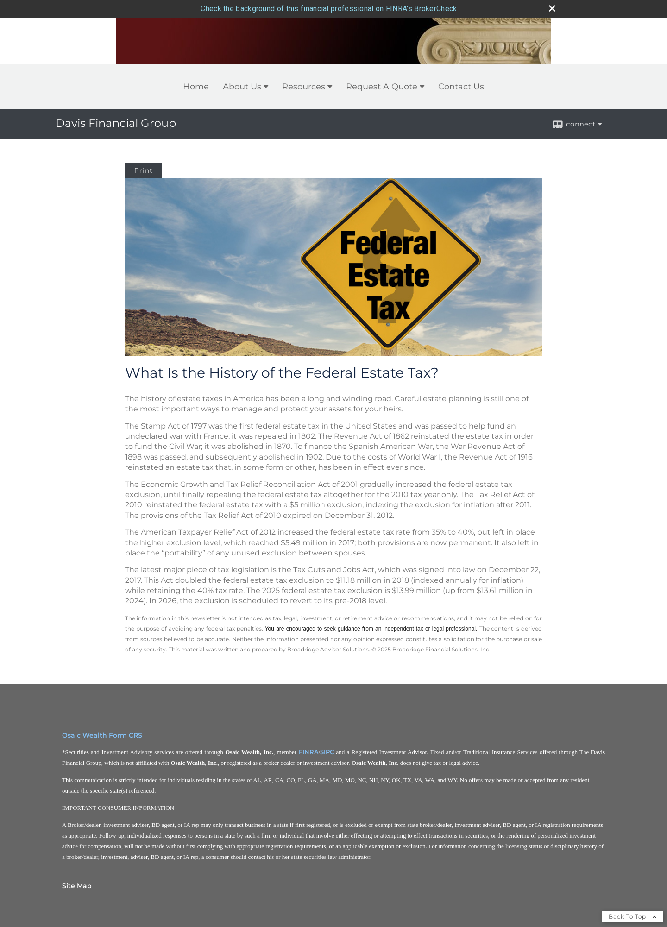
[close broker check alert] (552, 8)
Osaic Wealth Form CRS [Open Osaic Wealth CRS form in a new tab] (102, 735)
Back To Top (633, 916)
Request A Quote (381, 87)
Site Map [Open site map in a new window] (77, 886)
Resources (303, 87)
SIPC (327, 752)
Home (196, 87)
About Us (242, 87)
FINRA (309, 752)
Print (143, 170)
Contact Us (461, 87)
